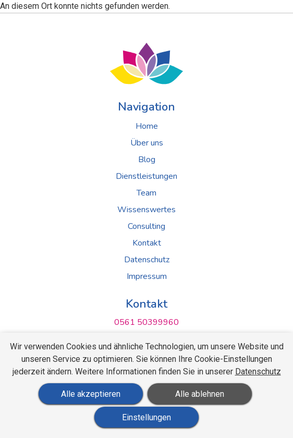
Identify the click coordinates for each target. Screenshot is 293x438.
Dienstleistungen (146, 176)
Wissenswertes (146, 209)
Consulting (146, 226)
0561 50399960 (146, 322)
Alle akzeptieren (90, 394)
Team (146, 193)
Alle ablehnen (199, 394)
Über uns (146, 143)
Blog (146, 159)
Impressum (147, 276)
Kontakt (146, 243)
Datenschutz (146, 259)
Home (147, 126)
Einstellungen (146, 417)
